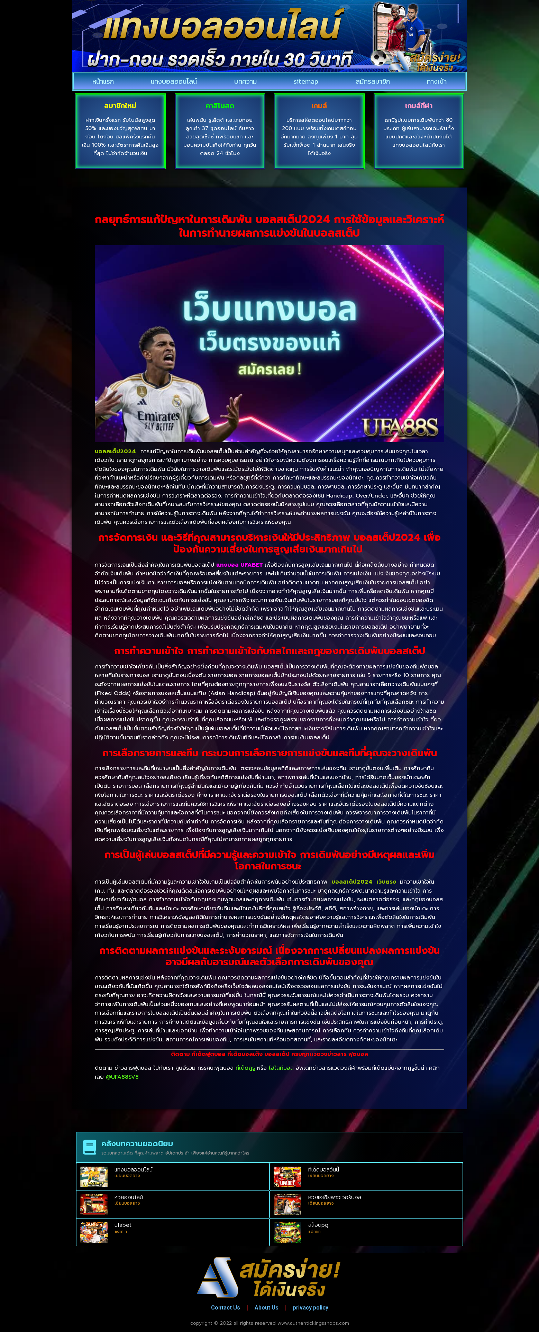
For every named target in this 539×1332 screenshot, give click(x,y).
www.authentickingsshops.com (313, 1322)
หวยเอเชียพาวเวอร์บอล (334, 1197)
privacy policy (310, 1307)
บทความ (245, 81)
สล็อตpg (318, 1224)
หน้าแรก (103, 81)
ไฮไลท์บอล (281, 1067)
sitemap (306, 81)
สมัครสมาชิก (373, 81)
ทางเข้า (437, 81)
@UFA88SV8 (122, 1076)
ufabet (123, 1224)
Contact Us (225, 1307)
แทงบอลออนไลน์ (174, 81)
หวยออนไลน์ (129, 1197)
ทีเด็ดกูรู (245, 1067)
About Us (266, 1307)
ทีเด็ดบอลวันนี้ (323, 1169)
